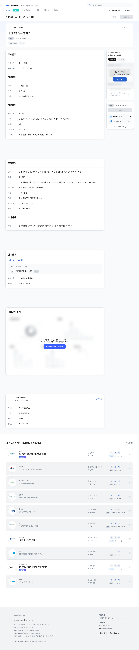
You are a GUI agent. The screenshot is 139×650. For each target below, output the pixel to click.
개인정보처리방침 (113, 633)
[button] (12, 454)
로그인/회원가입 (115, 10)
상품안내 (129, 443)
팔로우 (98, 399)
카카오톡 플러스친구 (105, 628)
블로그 (46, 10)
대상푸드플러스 (18, 28)
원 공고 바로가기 (120, 127)
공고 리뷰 (112, 59)
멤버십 (56, 10)
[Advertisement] (54, 149)
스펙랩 (37, 10)
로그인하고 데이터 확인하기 (54, 346)
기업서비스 (128, 10)
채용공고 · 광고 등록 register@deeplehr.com (112, 618)
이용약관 (102, 633)
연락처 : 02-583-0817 (43, 624)
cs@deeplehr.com (105, 625)
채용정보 (12, 11)
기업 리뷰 (121, 59)
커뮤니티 (27, 10)
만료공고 (126, 17)
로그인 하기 (120, 79)
